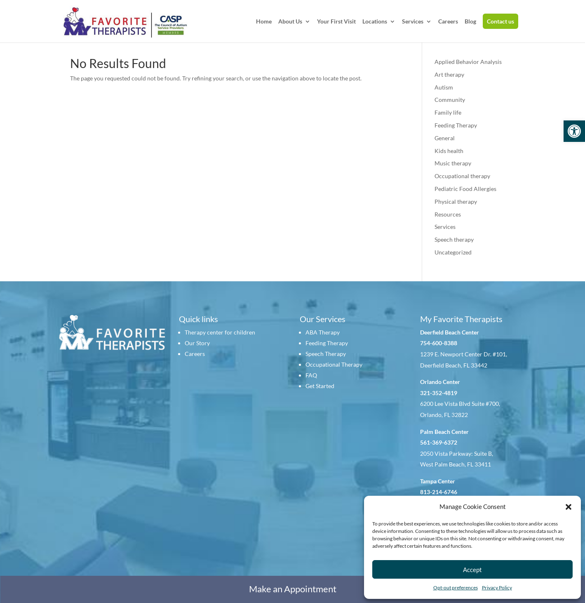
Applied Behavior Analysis (468, 61)
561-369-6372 (438, 442)
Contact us (500, 21)
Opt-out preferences (455, 587)
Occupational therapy (462, 175)
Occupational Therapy (333, 364)
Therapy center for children (220, 332)
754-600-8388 (438, 342)
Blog (470, 22)
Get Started (319, 385)
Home (264, 22)
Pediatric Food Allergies (465, 188)
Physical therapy (456, 201)
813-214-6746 (438, 491)
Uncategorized (453, 252)
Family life (448, 112)
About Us (290, 22)
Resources (448, 214)
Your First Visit (336, 22)
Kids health (449, 150)
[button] (574, 131)
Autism (444, 87)
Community (450, 99)
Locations (374, 22)
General (445, 137)
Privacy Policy (497, 587)
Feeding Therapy (456, 125)
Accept (472, 569)
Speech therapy (454, 239)
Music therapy (453, 163)
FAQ (311, 375)
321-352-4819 (438, 392)
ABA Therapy (322, 332)
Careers (448, 22)
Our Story (197, 342)
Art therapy (449, 74)
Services (412, 22)
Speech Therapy (325, 353)
